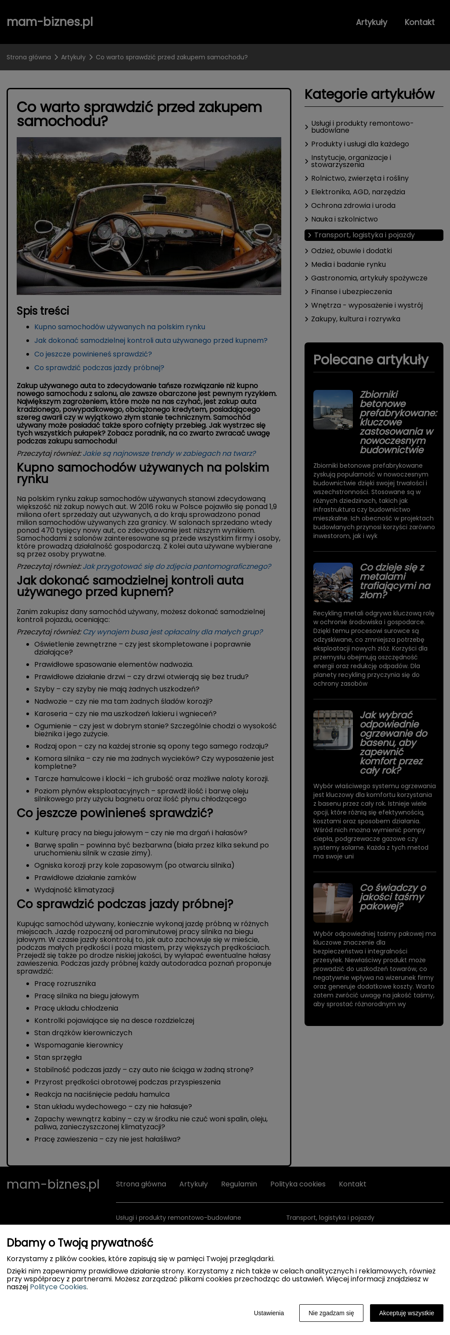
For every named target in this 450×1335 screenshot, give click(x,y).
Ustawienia (269, 1313)
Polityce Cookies (58, 1287)
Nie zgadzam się (331, 1313)
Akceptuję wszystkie (406, 1313)
